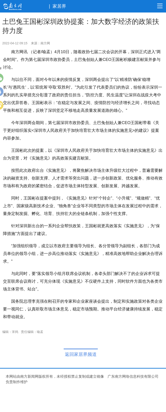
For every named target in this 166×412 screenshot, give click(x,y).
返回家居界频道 (81, 354)
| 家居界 (57, 6)
